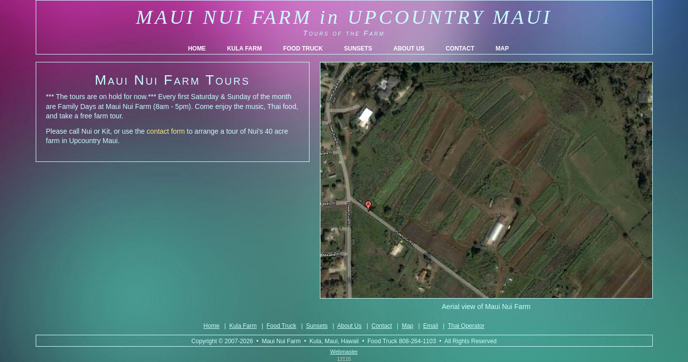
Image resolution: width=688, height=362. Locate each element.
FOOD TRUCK (303, 48)
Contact (382, 325)
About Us (349, 325)
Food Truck (281, 325)
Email (430, 325)
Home (211, 325)
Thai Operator (466, 325)
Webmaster (344, 352)
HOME (197, 48)
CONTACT (459, 48)
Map (407, 325)
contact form (166, 131)
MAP (502, 48)
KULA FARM (244, 48)
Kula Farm (242, 325)
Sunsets (316, 325)
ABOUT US (409, 48)
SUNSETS (358, 48)
